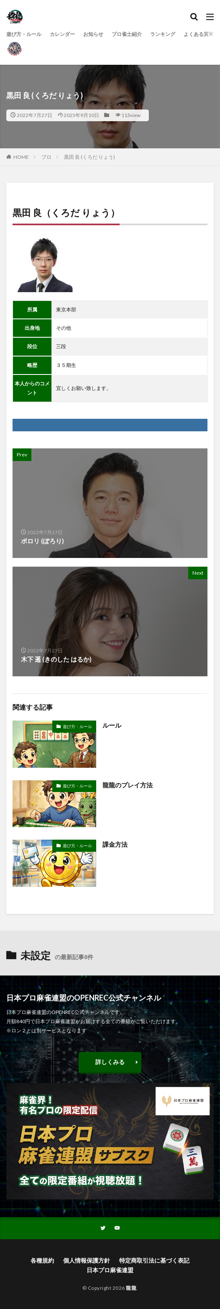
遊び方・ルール (23, 34)
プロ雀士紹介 (127, 34)
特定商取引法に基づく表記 (154, 1260)
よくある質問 (199, 34)
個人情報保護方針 (86, 1260)
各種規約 (42, 1260)
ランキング (162, 34)
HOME (21, 157)
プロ (46, 157)
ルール (111, 725)
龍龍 (131, 1288)
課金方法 (115, 844)
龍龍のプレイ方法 (127, 785)
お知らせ (93, 34)
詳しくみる (110, 1061)
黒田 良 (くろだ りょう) (89, 157)
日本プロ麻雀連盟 (110, 1269)
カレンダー (62, 34)
